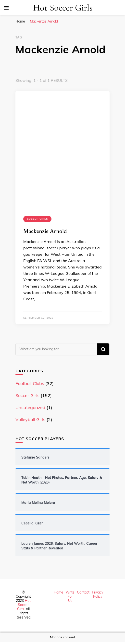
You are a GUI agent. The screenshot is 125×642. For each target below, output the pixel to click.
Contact (83, 592)
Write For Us (70, 596)
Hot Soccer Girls (63, 7)
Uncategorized (30, 407)
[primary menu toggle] (6, 8)
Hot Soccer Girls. (24, 604)
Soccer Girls (37, 218)
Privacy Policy (97, 594)
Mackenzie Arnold (45, 231)
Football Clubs (29, 383)
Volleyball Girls (30, 419)
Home (58, 592)
